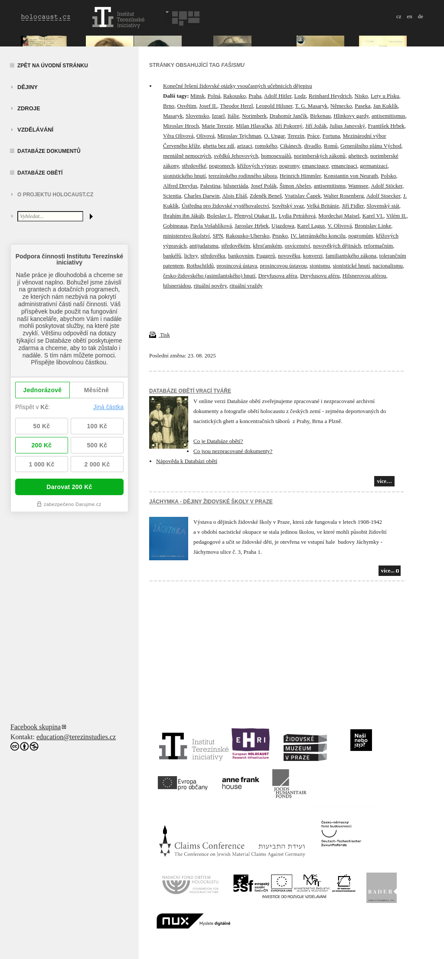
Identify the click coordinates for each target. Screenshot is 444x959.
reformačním (378, 245)
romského (266, 145)
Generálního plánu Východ (371, 145)
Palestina (210, 185)
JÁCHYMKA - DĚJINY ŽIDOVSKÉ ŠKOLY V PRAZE (211, 502)
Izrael (218, 115)
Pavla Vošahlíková (211, 225)
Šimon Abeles (295, 185)
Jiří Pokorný (289, 125)
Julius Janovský (347, 125)
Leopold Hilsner (274, 106)
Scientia (172, 195)
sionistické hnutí (351, 265)
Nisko (361, 96)
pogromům (360, 235)
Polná (214, 96)
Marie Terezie (217, 125)
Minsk (197, 96)
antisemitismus (388, 115)
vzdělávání (35, 129)
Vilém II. (396, 215)
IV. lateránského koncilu (318, 235)
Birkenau (320, 115)
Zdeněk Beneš (266, 195)
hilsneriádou (177, 285)
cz (399, 16)
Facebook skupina (35, 727)
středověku (213, 255)
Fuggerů (265, 255)
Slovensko (197, 115)
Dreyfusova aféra (277, 275)
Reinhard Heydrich (330, 96)
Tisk (159, 334)
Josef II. (208, 106)
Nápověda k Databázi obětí (186, 461)
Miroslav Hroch (181, 125)
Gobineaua (175, 225)
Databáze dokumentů (49, 151)
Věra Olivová (178, 135)
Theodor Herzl (236, 106)
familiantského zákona (351, 255)
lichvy (191, 255)
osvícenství (297, 245)
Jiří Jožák (315, 125)
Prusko (280, 235)
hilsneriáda (235, 185)
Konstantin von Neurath (351, 175)
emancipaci (344, 165)
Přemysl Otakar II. (255, 215)
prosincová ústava (237, 265)
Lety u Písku (385, 96)
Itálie (233, 115)
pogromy (289, 165)
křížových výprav (257, 165)
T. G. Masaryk (311, 106)
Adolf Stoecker (383, 195)
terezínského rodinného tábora (243, 175)
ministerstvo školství (186, 235)
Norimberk (254, 115)
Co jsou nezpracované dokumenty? (232, 451)
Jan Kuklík (385, 106)
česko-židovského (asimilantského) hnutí (209, 275)
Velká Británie (323, 205)
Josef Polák (264, 185)
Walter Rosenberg (343, 195)
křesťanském (267, 245)
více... (388, 570)
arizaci (244, 145)
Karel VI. (373, 215)
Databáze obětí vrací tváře (190, 391)
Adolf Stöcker (386, 185)
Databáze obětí (39, 173)
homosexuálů (276, 155)
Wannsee (358, 185)
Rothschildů (200, 265)
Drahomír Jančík (288, 115)
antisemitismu (330, 185)
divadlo (312, 145)
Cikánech (290, 145)
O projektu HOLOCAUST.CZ (55, 195)
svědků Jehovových (236, 155)
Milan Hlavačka (254, 125)
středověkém (235, 245)
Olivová (205, 135)
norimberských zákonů (320, 155)
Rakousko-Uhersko (247, 235)
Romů (331, 145)
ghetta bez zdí (218, 145)
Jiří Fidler (352, 205)
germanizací (374, 165)
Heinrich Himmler (300, 175)
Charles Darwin (201, 195)
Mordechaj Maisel (338, 215)
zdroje (28, 108)
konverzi (313, 255)
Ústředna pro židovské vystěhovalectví (225, 205)
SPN (217, 235)
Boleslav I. (219, 215)
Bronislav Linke (373, 225)
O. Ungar (274, 135)
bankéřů (172, 255)
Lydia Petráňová (297, 215)
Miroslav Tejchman (239, 135)
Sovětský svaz (288, 205)
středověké (194, 165)
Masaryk (173, 115)
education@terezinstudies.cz (76, 737)
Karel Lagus (311, 225)
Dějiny (27, 87)
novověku (289, 255)
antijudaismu (204, 245)
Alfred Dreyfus (180, 185)
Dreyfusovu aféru (320, 275)
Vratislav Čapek (302, 195)
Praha (254, 96)
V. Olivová (339, 225)
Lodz (300, 96)
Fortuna (331, 135)
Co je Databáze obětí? (218, 441)
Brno (168, 106)
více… (384, 481)
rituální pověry (210, 285)
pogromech (221, 165)
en (409, 16)
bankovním (241, 255)
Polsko (388, 175)
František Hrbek (386, 125)
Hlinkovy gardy (351, 115)
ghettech (357, 155)
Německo (341, 106)
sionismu (320, 265)
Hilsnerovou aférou (364, 275)
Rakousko (234, 96)
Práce (313, 135)
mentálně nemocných (187, 155)
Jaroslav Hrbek (251, 225)
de (420, 16)
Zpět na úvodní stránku (52, 66)
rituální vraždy (245, 285)
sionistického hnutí (184, 175)
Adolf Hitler (277, 96)
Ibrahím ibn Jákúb (183, 215)
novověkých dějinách (337, 245)
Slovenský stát (382, 205)
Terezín (295, 135)
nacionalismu (388, 265)
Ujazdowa (282, 225)
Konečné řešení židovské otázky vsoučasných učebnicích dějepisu (237, 86)
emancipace (315, 165)
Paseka (362, 106)
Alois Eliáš (234, 195)
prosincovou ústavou (283, 265)
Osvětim (186, 106)
